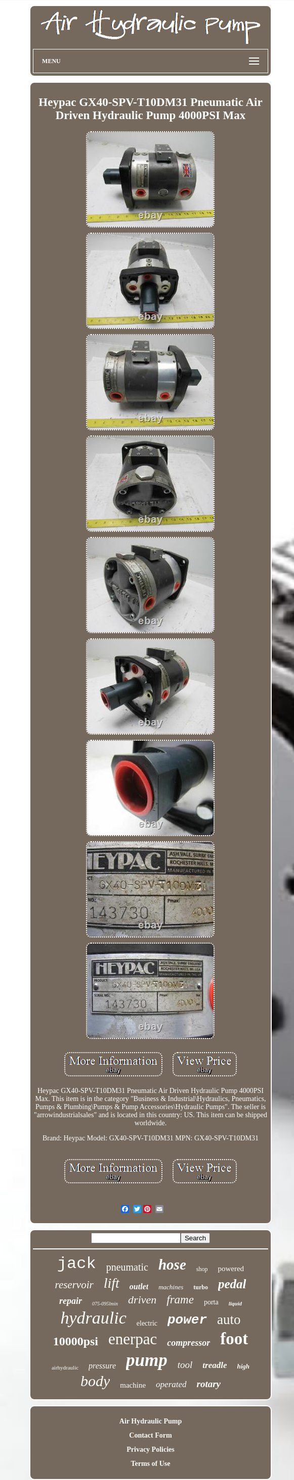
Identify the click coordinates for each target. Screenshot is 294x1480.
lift (111, 1283)
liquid (235, 1303)
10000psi (75, 1341)
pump (146, 1360)
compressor (188, 1343)
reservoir (74, 1285)
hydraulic (93, 1317)
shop (202, 1269)
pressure (102, 1365)
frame (180, 1299)
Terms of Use (150, 1463)
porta (211, 1302)
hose (172, 1264)
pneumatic (127, 1267)
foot (234, 1339)
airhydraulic (65, 1367)
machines (170, 1287)
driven (142, 1299)
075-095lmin (105, 1303)
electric (147, 1323)
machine (133, 1385)
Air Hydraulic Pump (150, 1421)
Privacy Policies (150, 1449)
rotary (209, 1384)
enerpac (132, 1339)
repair (70, 1301)
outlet (139, 1286)
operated (171, 1384)
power (187, 1320)
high (243, 1366)
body (95, 1381)
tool (185, 1364)
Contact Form (150, 1435)
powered (231, 1269)
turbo (200, 1287)
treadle (214, 1365)
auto (229, 1319)
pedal (232, 1284)
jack (76, 1263)
